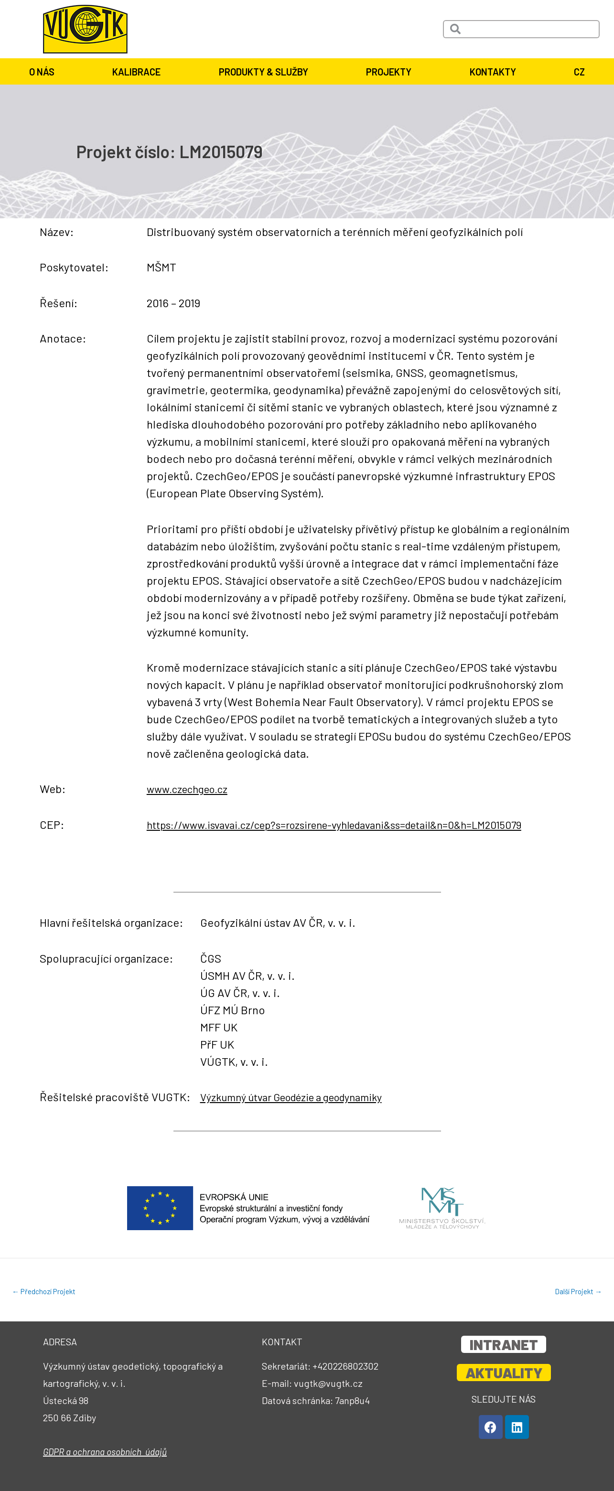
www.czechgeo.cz (192, 788)
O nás (41, 71)
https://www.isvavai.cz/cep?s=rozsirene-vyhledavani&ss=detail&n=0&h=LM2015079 (355, 824)
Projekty (388, 71)
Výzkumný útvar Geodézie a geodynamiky (303, 1097)
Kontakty (493, 71)
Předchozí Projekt (45, 1291)
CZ (579, 71)
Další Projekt (577, 1291)
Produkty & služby (263, 71)
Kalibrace (136, 71)
